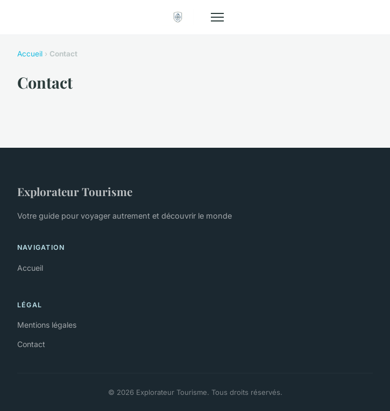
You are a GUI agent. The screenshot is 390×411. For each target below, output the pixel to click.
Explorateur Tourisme (74, 191)
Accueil (29, 53)
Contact (31, 344)
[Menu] (217, 17)
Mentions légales (46, 324)
